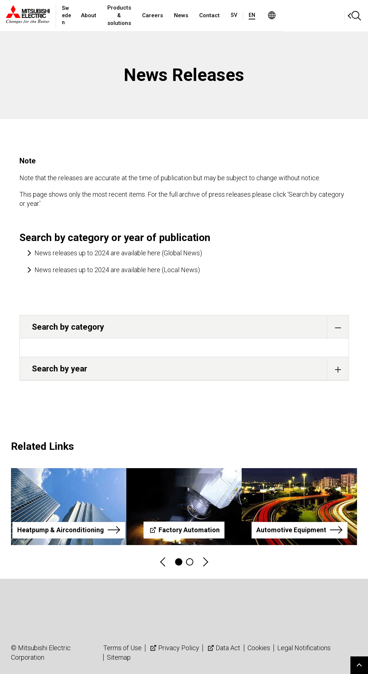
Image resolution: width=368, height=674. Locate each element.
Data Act (223, 648)
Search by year (190, 369)
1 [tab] (178, 562)
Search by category (190, 327)
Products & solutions (151, 15)
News (228, 15)
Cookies (259, 648)
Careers (199, 15)
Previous (163, 562)
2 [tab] (189, 562)
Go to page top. (359, 665)
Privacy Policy (174, 648)
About (105, 15)
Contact (256, 15)
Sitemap (119, 657)
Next (205, 562)
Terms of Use (122, 648)
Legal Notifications (304, 648)
